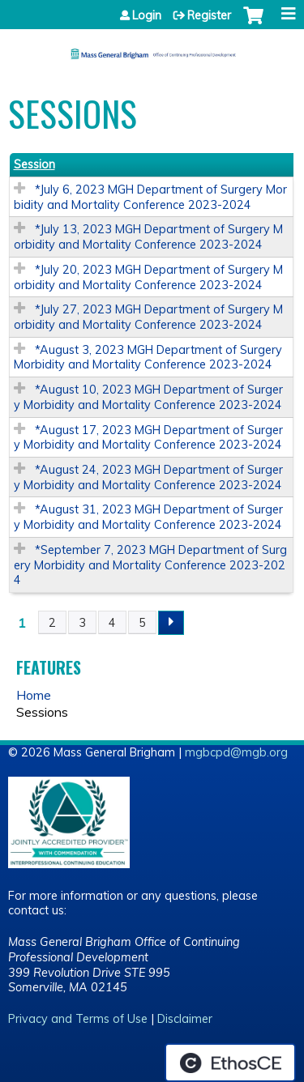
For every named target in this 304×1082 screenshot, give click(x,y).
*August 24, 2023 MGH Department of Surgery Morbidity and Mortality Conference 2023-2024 (148, 477)
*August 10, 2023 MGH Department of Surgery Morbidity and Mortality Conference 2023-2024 (148, 397)
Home (33, 695)
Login (146, 15)
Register (209, 15)
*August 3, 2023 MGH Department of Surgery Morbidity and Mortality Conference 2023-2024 (148, 358)
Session (34, 164)
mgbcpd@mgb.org (236, 752)
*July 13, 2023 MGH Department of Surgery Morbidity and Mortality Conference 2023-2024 (148, 237)
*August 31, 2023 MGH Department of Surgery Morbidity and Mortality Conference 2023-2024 (148, 517)
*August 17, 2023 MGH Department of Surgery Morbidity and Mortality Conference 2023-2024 (148, 438)
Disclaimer (184, 1019)
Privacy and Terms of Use (78, 1019)
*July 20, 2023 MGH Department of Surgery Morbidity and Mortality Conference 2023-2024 (148, 277)
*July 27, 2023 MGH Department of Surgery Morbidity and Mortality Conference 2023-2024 (148, 317)
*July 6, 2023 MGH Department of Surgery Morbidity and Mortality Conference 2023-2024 (150, 197)
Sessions (42, 712)
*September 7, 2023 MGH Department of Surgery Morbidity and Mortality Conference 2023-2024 (150, 565)
